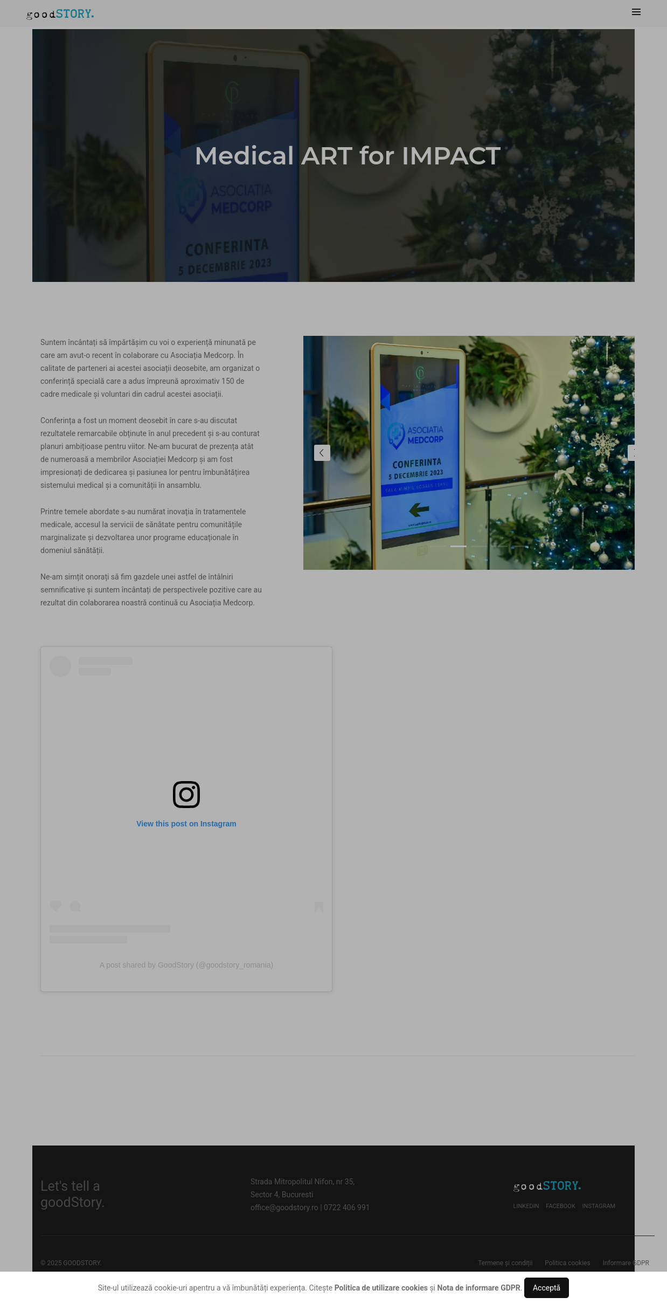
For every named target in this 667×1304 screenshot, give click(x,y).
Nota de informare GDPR (478, 1288)
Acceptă (546, 1288)
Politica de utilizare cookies (381, 1288)
